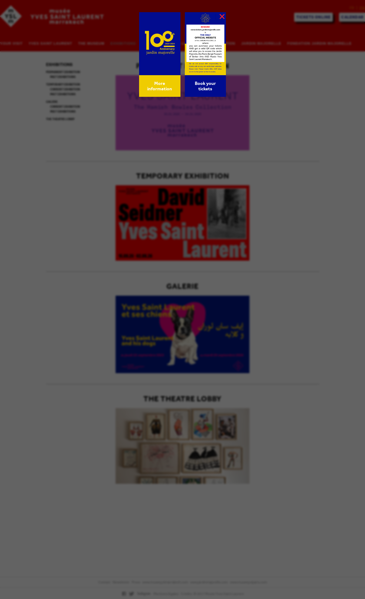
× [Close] (222, 16)
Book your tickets (205, 86)
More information (159, 86)
